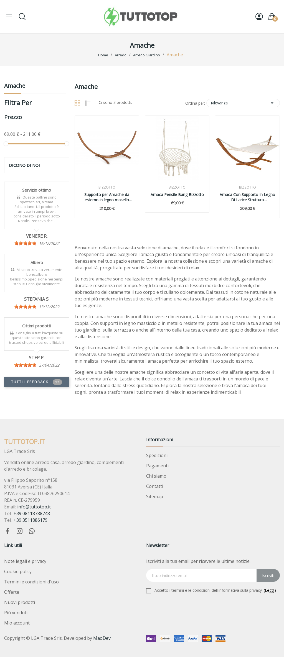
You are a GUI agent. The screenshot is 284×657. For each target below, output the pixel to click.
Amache (14, 86)
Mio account (17, 623)
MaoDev (102, 638)
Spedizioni (157, 455)
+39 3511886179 (30, 520)
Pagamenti (157, 466)
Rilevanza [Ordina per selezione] (243, 103)
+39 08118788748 (32, 513)
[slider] (25, 243)
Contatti (154, 486)
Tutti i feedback (36, 382)
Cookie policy (18, 571)
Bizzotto (106, 187)
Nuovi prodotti (19, 602)
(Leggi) (270, 590)
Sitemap (154, 496)
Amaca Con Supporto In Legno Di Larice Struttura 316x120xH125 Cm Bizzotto (247, 197)
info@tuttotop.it (34, 507)
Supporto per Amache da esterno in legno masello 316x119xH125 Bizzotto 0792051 (106, 197)
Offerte (11, 592)
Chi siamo (156, 476)
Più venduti (15, 613)
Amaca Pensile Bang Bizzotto (177, 194)
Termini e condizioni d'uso (31, 582)
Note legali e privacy (25, 561)
